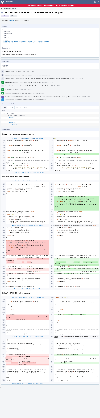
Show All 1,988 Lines (28, 297)
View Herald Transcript (31, 75)
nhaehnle (11, 20)
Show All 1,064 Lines (26, 172)
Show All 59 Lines (27, 289)
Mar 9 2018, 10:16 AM (26, 89)
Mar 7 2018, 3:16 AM (54, 86)
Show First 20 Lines (17, 138)
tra (6, 35)
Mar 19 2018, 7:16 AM (85, 97)
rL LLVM (5, 66)
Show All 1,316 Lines (27, 225)
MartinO (7, 37)
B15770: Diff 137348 (35, 82)
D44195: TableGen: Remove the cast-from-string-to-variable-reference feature (48, 78)
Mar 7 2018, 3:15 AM (28, 71)
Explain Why (75, 97)
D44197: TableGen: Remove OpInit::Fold (36, 86)
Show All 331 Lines (27, 383)
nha (68, 97)
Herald (7, 75)
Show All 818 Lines (27, 336)
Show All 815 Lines (28, 138)
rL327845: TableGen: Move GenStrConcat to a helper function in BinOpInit (24, 43)
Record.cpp (12, 122)
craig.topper (8, 33)
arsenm (7, 31)
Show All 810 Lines (28, 181)
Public (14, 16)
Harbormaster (9, 82)
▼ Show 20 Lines (38, 138)
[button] (98, 2)
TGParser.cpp (13, 124)
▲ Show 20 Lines (15, 172)
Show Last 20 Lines (38, 172)
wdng (22, 75)
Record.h (12, 117)
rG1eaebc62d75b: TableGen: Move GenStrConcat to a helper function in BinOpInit (26, 41)
